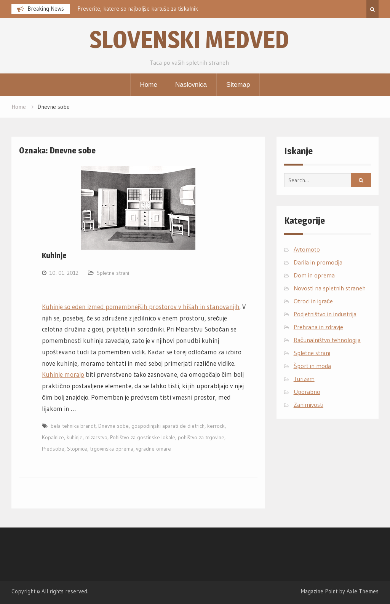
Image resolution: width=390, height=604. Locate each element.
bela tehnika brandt (73, 425)
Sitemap (238, 84)
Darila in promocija (318, 262)
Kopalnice (53, 437)
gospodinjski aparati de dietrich (168, 425)
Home (148, 84)
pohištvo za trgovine (201, 437)
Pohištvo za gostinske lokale (142, 437)
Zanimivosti (308, 404)
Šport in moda (312, 366)
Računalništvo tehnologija (327, 340)
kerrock (216, 425)
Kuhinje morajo (63, 374)
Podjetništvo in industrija (325, 314)
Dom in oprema (314, 275)
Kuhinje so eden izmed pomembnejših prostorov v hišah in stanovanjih (141, 307)
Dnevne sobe (113, 425)
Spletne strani (113, 272)
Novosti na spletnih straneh (330, 288)
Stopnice (77, 448)
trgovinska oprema (111, 448)
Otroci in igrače (313, 301)
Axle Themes (363, 591)
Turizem (304, 378)
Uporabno (307, 391)
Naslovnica (191, 84)
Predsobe (53, 448)
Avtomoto (307, 249)
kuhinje (75, 437)
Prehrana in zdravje (318, 327)
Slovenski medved (189, 39)
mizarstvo (96, 437)
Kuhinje (54, 255)
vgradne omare (153, 448)
